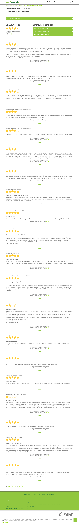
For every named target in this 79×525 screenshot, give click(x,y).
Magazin (70, 2)
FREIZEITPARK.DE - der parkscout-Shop (48, 502)
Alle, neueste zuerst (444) (41, 28)
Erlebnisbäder (51, 494)
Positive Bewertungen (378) (41, 31)
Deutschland (20, 5)
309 (11, 32)
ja (46, 61)
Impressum (30, 502)
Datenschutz (30, 506)
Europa (16, 5)
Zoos (43, 494)
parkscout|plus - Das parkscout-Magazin (49, 504)
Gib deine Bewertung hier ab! (14, 18)
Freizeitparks (11, 5)
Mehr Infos (5, 522)
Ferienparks (37, 494)
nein (48, 61)
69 (11, 33)
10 (19, 487)
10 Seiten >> (25, 487)
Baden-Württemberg (28, 5)
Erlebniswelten (51, 2)
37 (11, 34)
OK (75, 520)
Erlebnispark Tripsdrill (37, 5)
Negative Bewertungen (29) (41, 35)
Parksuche (62, 2)
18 (10, 37)
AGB (28, 508)
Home (43, 2)
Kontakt (29, 504)
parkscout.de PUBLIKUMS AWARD (14, 508)
